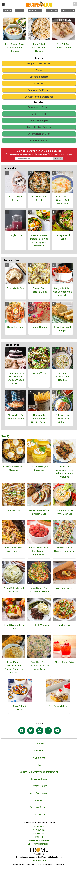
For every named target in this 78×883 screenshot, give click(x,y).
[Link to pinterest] (39, 730)
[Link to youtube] (57, 730)
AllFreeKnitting (39, 833)
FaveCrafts (39, 826)
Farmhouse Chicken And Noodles (62, 376)
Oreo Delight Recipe (15, 198)
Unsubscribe (39, 814)
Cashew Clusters (39, 327)
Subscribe (39, 800)
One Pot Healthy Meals (39, 133)
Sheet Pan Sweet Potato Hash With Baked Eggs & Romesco (39, 240)
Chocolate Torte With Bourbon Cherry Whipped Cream (16, 378)
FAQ (39, 764)
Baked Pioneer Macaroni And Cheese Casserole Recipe (14, 667)
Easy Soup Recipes (39, 140)
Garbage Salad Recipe (62, 237)
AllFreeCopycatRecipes (39, 840)
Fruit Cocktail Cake (58, 706)
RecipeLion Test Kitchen (39, 63)
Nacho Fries (64, 625)
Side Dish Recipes (39, 120)
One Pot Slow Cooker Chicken (63, 46)
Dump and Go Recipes (39, 90)
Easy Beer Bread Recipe (62, 329)
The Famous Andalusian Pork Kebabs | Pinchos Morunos (64, 471)
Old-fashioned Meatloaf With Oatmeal (62, 419)
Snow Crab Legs (15, 327)
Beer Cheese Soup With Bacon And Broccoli (14, 47)
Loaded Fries (13, 510)
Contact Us (39, 757)
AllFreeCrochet (39, 830)
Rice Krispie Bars (15, 288)
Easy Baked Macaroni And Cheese (39, 47)
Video (39, 70)
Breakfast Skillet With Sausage (13, 468)
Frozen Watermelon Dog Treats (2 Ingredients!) (39, 551)
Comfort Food (39, 113)
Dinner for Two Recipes (39, 127)
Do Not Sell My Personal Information (39, 771)
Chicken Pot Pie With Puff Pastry (15, 417)
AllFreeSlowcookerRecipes (39, 844)
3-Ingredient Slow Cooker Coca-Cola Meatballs (62, 292)
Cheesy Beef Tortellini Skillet (39, 290)
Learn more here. (39, 860)
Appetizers (39, 83)
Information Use (65, 154)
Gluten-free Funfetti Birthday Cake (39, 512)
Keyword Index (39, 779)
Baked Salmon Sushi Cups (13, 627)
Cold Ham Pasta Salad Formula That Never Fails (39, 665)
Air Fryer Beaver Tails (64, 590)
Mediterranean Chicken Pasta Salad (64, 549)
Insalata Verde (39, 373)
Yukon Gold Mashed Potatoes (13, 590)
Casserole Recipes (39, 76)
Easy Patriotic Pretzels (20, 708)
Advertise (39, 750)
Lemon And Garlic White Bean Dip (64, 512)
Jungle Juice (15, 235)
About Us (39, 743)
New (5, 436)
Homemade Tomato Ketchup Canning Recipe (39, 419)
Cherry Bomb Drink (64, 662)
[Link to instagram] (48, 730)
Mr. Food (39, 837)
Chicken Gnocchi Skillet (39, 198)
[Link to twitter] (30, 730)
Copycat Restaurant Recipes (39, 96)
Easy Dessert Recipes (39, 107)
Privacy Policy (53, 154)
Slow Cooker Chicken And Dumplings (62, 200)
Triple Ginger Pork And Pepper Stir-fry (39, 590)
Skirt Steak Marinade (39, 625)
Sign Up (58, 159)
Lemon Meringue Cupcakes (39, 468)
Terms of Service (39, 807)
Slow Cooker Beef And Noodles (14, 549)
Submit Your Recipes (39, 793)
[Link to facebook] (21, 730)
